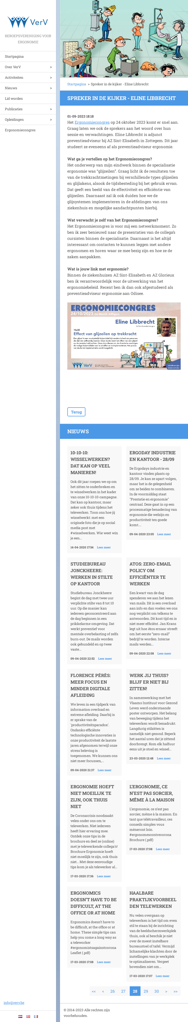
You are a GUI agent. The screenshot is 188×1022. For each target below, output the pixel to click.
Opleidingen (14, 119)
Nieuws (11, 88)
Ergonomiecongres (20, 130)
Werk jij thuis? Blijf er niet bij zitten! (149, 681)
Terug (76, 411)
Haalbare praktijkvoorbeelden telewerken (152, 899)
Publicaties (14, 109)
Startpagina (14, 56)
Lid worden (14, 98)
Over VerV (13, 67)
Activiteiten (14, 77)
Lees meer (104, 547)
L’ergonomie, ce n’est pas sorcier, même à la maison (151, 793)
